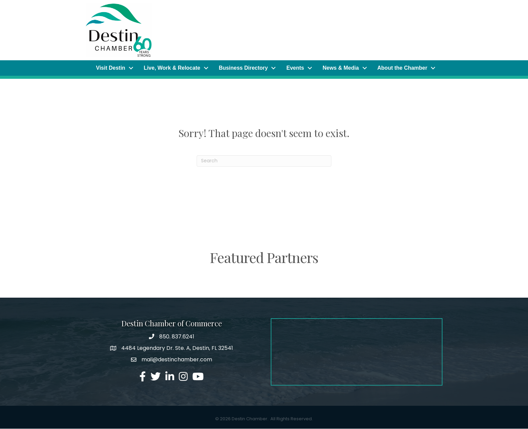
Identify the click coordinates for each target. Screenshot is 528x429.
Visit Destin (110, 68)
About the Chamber (402, 68)
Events (295, 68)
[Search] (264, 161)
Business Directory (243, 68)
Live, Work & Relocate (172, 68)
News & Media (341, 68)
